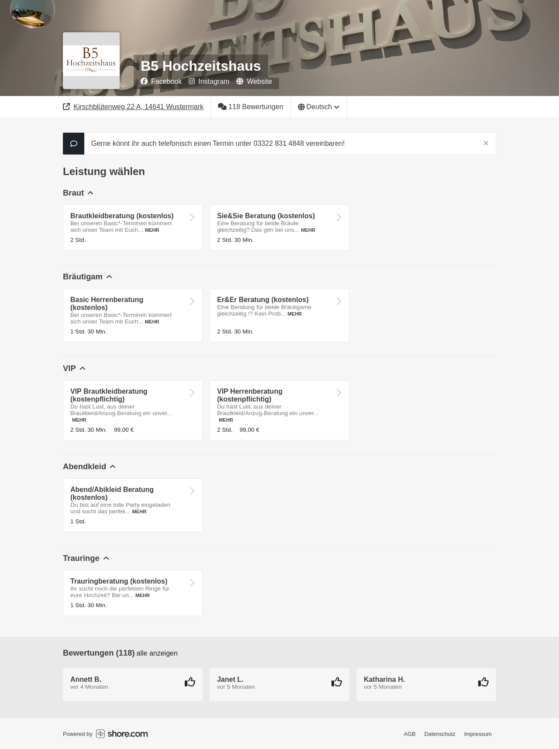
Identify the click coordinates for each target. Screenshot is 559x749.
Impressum (478, 734)
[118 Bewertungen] (250, 107)
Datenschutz (439, 734)
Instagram (209, 81)
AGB (410, 734)
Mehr (152, 230)
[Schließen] (486, 144)
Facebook (161, 81)
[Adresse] (133, 107)
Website (254, 81)
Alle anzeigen (157, 653)
